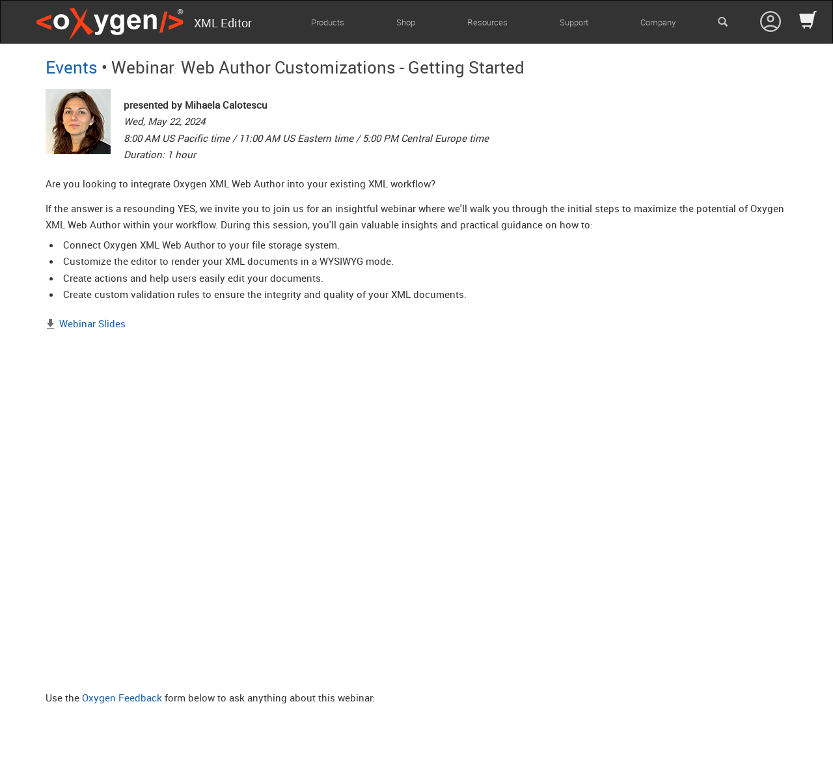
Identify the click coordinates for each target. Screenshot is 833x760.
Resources (487, 22)
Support (574, 22)
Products (327, 22)
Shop (405, 22)
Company (658, 22)
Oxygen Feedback (122, 697)
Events (72, 67)
